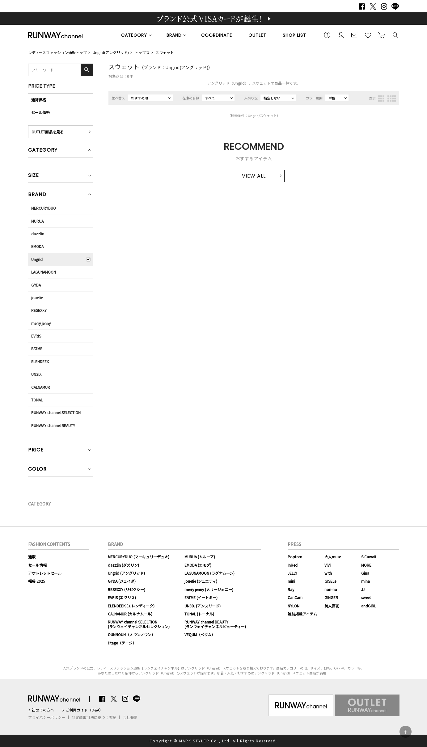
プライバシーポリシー (46, 717)
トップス (142, 52)
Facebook (362, 6)
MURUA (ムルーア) (199, 556)
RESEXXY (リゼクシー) (126, 589)
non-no (330, 589)
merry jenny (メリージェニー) (208, 589)
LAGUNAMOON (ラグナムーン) (209, 573)
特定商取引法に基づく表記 (94, 717)
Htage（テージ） (122, 642)
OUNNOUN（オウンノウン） (131, 634)
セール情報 (37, 565)
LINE (395, 6)
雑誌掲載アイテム (302, 613)
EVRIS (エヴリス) (122, 597)
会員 (341, 35)
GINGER (331, 597)
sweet (366, 597)
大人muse (332, 556)
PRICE (36, 450)
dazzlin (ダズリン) (123, 565)
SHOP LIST (294, 35)
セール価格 (40, 112)
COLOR (37, 469)
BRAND (174, 35)
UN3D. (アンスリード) (202, 605)
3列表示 (381, 98)
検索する (395, 35)
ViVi (327, 565)
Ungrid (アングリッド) (126, 573)
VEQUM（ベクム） (199, 634)
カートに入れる (381, 35)
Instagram (384, 6)
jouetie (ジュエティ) (200, 581)
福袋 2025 (36, 581)
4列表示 (391, 98)
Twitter (373, 6)
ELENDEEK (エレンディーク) (131, 605)
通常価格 (38, 99)
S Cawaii (368, 556)
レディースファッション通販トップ (57, 52)
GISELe (330, 581)
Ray (291, 589)
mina (365, 581)
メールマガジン (354, 35)
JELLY (292, 573)
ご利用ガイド (327, 35)
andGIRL (368, 605)
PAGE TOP (406, 732)
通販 (32, 556)
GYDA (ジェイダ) (122, 581)
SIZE (33, 176)
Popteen (295, 556)
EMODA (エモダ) (197, 565)
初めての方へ (43, 710)
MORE (366, 565)
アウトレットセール (44, 573)
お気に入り (368, 35)
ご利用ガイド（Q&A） (84, 710)
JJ (363, 589)
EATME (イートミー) (201, 597)
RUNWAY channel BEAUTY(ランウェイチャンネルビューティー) (215, 624)
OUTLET (257, 35)
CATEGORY (134, 35)
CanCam (295, 597)
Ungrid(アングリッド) (111, 52)
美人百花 (331, 605)
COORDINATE (216, 35)
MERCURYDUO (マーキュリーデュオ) (138, 556)
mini (291, 581)
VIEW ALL (254, 175)
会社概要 (130, 717)
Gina (365, 573)
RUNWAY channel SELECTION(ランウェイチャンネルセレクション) (139, 624)
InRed (293, 565)
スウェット (164, 52)
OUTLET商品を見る (48, 131)
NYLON (293, 605)
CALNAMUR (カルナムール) (130, 613)
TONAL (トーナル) (199, 613)
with (328, 573)
